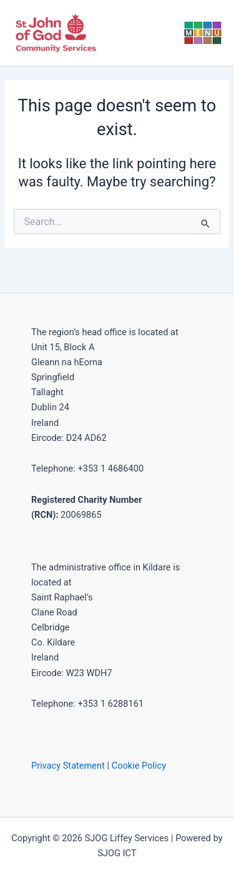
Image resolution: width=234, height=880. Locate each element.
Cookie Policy (139, 765)
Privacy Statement (68, 765)
